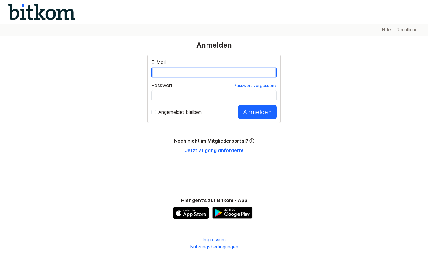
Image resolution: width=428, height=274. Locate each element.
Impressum (214, 239)
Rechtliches (408, 29)
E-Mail (158, 62)
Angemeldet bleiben (176, 112)
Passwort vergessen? (255, 85)
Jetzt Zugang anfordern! (214, 150)
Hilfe (386, 29)
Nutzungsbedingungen (214, 247)
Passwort (162, 85)
